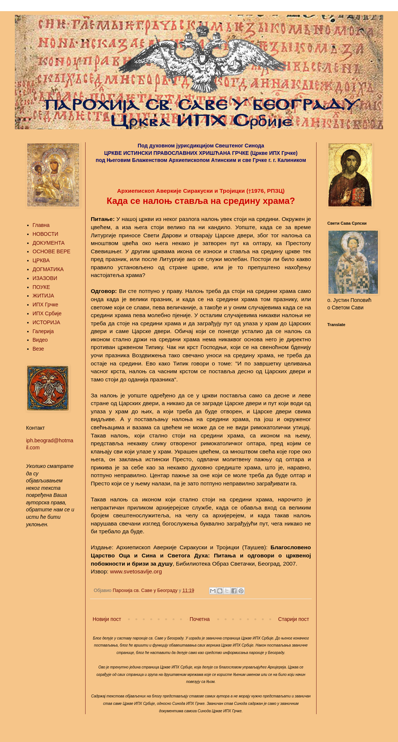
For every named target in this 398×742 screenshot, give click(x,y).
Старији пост (293, 619)
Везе (38, 349)
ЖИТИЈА (43, 296)
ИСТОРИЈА (46, 322)
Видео (40, 340)
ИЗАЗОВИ (45, 278)
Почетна (200, 619)
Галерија (43, 331)
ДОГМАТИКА (48, 269)
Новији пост (107, 619)
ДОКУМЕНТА (49, 243)
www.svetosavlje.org (136, 571)
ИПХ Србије (47, 313)
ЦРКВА (41, 260)
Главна (41, 225)
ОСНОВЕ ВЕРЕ (52, 251)
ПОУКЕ (41, 287)
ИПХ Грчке (45, 304)
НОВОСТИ (45, 234)
